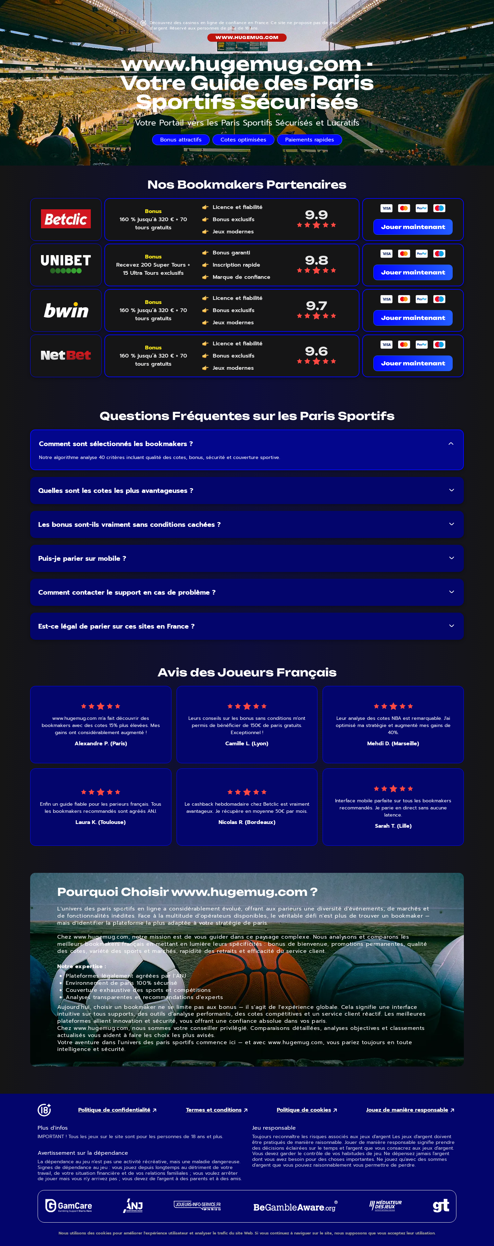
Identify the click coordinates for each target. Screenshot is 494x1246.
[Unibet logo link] (66, 265)
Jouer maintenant (413, 227)
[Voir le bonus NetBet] (153, 356)
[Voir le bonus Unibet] (153, 265)
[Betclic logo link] (66, 219)
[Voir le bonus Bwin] (153, 310)
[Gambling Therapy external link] (441, 1210)
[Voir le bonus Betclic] (153, 219)
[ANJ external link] (133, 1211)
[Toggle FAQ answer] (451, 444)
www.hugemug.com (246, 37)
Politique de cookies (304, 1110)
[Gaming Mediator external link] (385, 1209)
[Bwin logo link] (66, 310)
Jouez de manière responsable (407, 1110)
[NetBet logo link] (66, 356)
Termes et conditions (214, 1110)
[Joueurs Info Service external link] (197, 1208)
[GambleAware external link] (295, 1212)
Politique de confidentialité (114, 1110)
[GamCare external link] (68, 1210)
